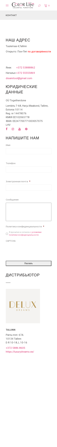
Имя (8, 145)
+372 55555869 (25, 72)
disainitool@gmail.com (19, 78)
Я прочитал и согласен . (25, 233)
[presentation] (29, 250)
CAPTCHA (11, 241)
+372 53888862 (25, 67)
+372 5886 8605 (15, 347)
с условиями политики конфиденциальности (25, 233)
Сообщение (12, 199)
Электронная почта (18, 181)
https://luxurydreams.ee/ (20, 351)
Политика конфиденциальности (25, 226)
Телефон (11, 163)
